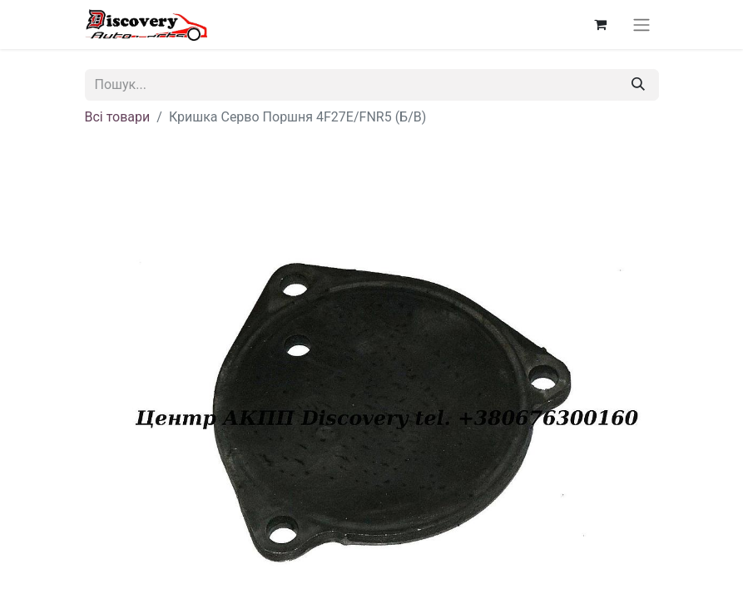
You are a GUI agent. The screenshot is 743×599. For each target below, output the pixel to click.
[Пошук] (638, 85)
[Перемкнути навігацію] (641, 24)
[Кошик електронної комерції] (600, 24)
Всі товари (118, 117)
